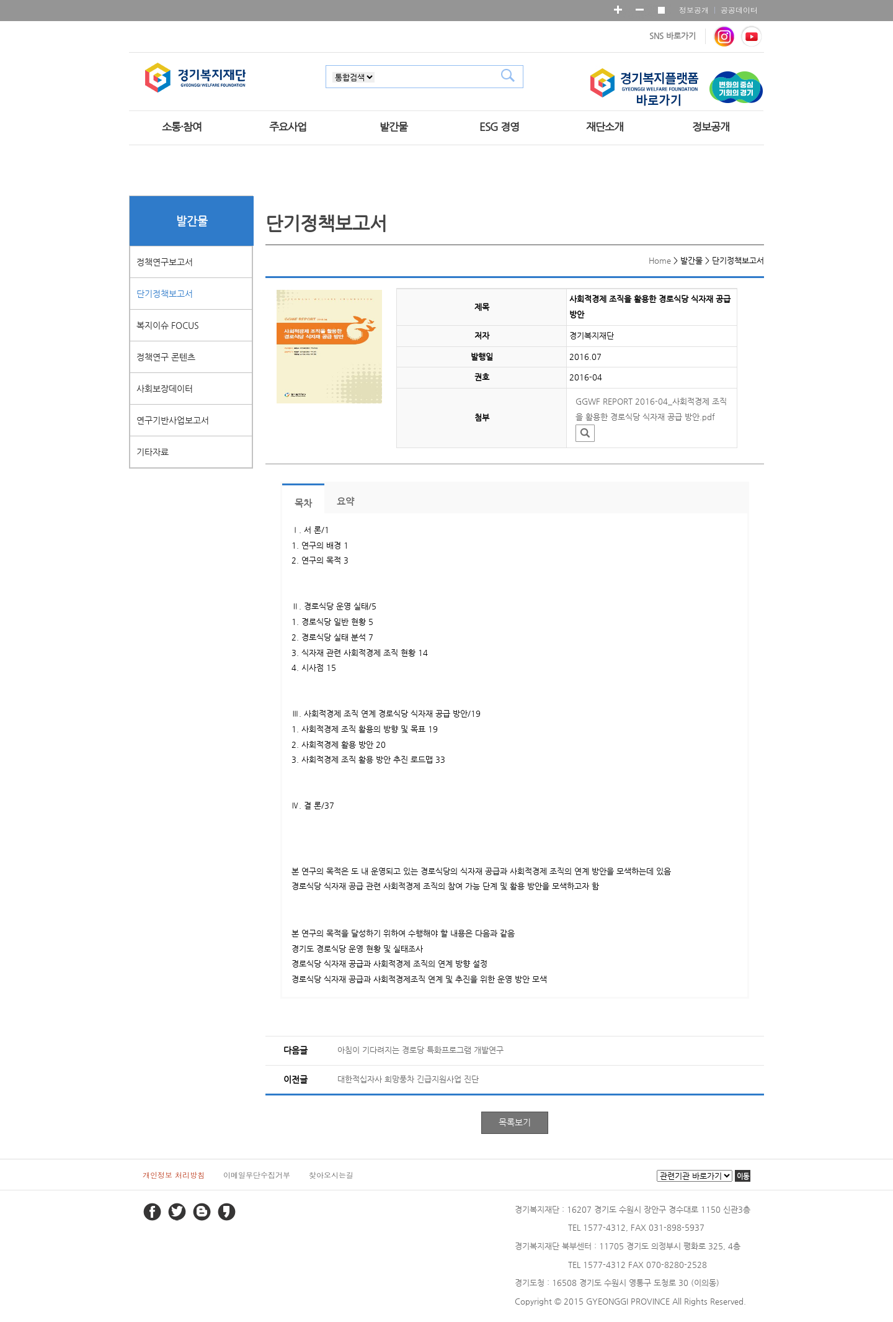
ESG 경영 (499, 126)
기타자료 (152, 452)
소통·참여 (182, 126)
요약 (345, 501)
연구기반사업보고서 (172, 420)
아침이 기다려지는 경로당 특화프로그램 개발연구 (420, 1049)
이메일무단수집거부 (256, 1174)
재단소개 (604, 126)
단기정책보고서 (164, 294)
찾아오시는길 (331, 1174)
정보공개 (694, 9)
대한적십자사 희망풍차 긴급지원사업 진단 (408, 1079)
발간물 (393, 126)
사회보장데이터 (164, 388)
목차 (303, 503)
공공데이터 (739, 9)
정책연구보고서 (164, 262)
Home (660, 260)
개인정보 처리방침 (174, 1174)
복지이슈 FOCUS (167, 325)
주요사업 (287, 126)
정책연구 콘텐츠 (165, 357)
